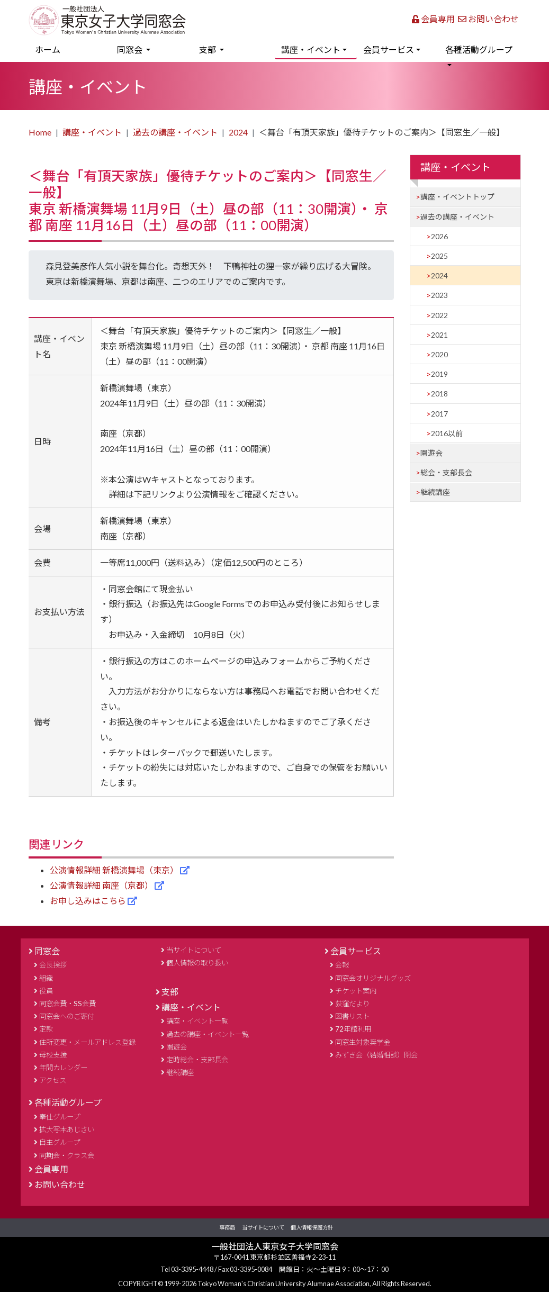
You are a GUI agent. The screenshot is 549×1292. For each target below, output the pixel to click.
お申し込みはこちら (89, 901)
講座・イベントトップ (457, 196)
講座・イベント (92, 132)
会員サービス (355, 951)
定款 (46, 1029)
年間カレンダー (63, 1067)
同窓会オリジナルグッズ (373, 978)
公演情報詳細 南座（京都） (102, 885)
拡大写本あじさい (66, 1129)
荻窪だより (352, 1003)
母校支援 (53, 1055)
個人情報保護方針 (312, 1227)
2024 (238, 132)
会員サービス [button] (388, 49)
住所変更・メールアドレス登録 (87, 1042)
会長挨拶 (53, 965)
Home (40, 132)
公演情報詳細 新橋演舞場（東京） (115, 870)
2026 (439, 236)
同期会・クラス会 (66, 1155)
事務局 (227, 1227)
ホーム (63, 48)
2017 (439, 413)
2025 (439, 255)
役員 (46, 991)
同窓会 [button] (130, 49)
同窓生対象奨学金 (362, 1042)
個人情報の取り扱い (197, 963)
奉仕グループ (59, 1117)
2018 (439, 393)
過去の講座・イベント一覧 (207, 1034)
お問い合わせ (488, 19)
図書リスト (352, 1016)
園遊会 (431, 452)
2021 (439, 334)
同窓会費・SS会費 (67, 1003)
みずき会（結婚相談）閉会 (376, 1055)
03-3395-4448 (192, 1269)
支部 (169, 992)
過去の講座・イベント (175, 132)
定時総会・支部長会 (197, 1059)
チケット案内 (355, 991)
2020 (439, 354)
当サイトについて (193, 950)
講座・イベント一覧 (197, 1021)
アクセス (52, 1080)
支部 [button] (208, 49)
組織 (46, 978)
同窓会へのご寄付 (66, 1016)
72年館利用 (353, 1029)
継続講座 (435, 491)
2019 (439, 373)
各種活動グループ (68, 1102)
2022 (439, 315)
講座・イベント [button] (310, 49)
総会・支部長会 (446, 472)
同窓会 (47, 951)
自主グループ (59, 1142)
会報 (342, 965)
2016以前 (447, 433)
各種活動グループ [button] (478, 49)
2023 (439, 295)
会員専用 (433, 19)
